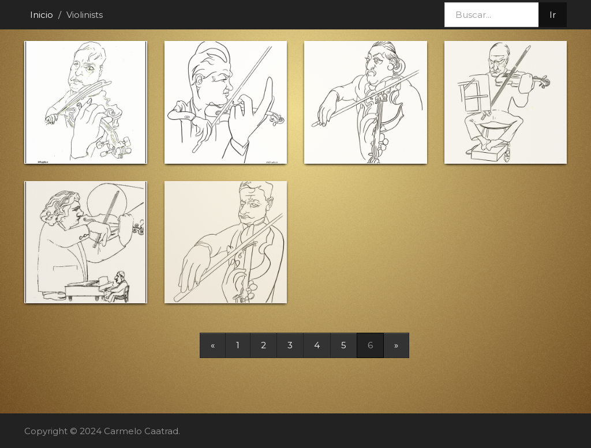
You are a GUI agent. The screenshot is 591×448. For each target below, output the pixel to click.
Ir (552, 14)
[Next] (396, 345)
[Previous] (213, 345)
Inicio (41, 14)
